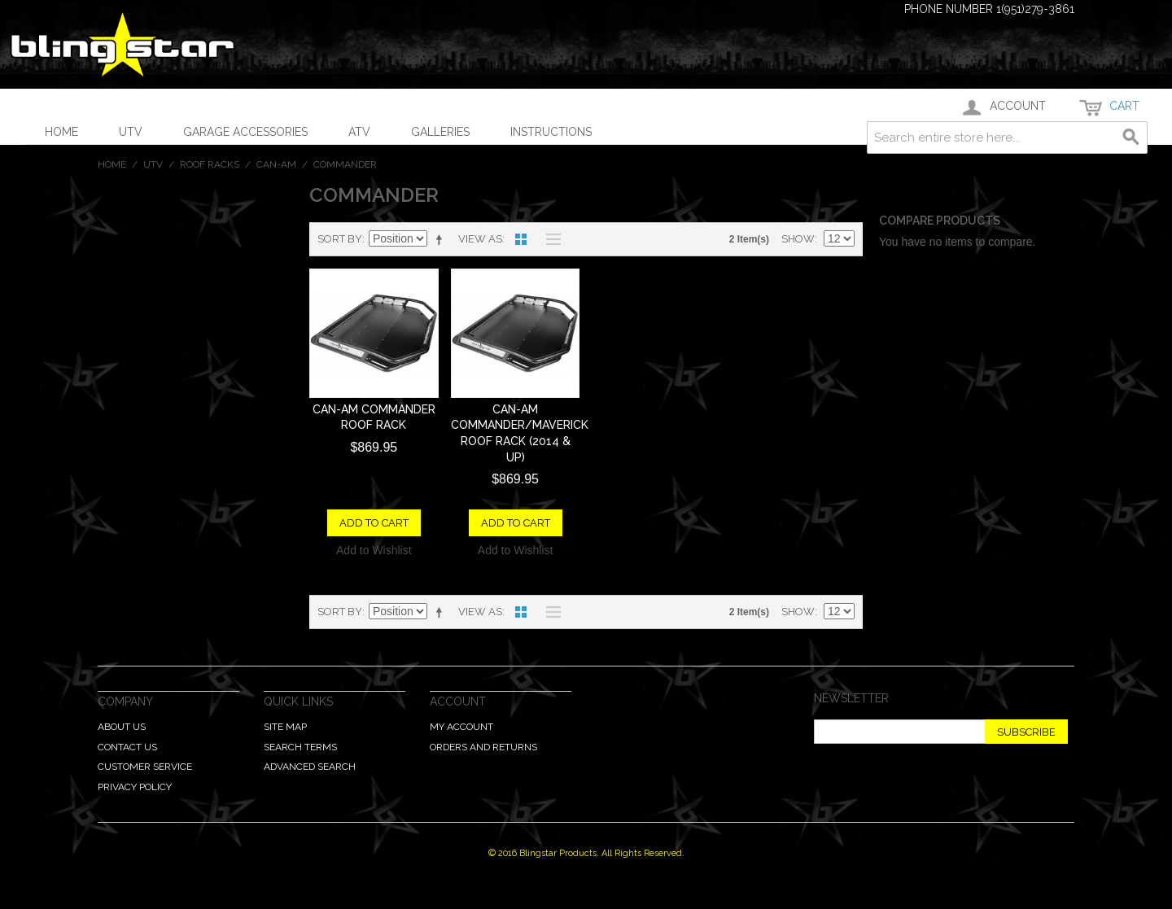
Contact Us (127, 747)
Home (61, 131)
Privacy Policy (135, 787)
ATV (359, 131)
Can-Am (276, 164)
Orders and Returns (483, 747)
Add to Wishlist (374, 550)
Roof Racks (209, 164)
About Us (122, 726)
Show (798, 239)
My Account (461, 726)
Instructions (551, 131)
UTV (130, 131)
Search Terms (300, 747)
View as (480, 239)
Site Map (285, 726)
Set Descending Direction (442, 239)
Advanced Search (310, 766)
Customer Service (145, 766)
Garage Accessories (245, 131)
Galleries (440, 131)
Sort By (339, 239)
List (549, 239)
